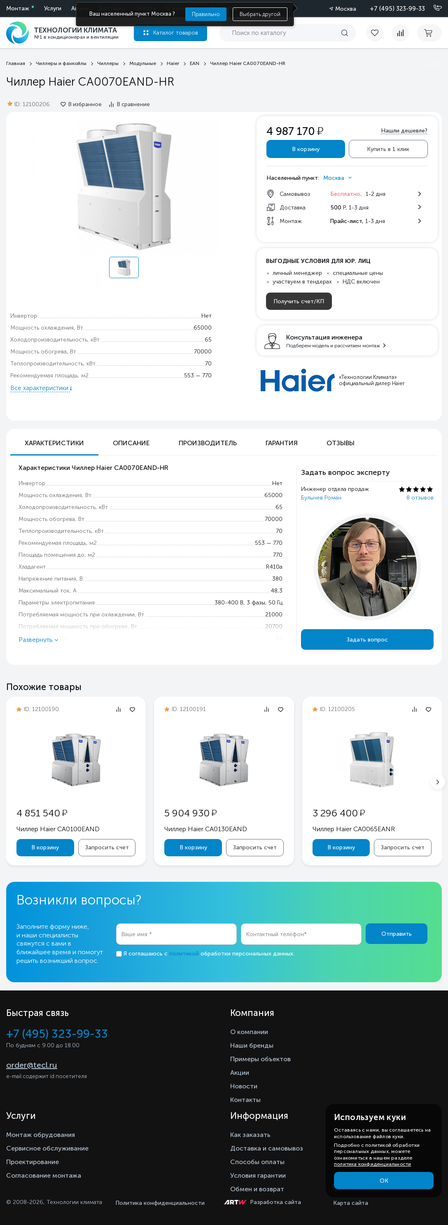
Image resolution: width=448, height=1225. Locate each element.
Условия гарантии (258, 1175)
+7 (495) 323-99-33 (397, 8)
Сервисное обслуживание (47, 1148)
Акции (239, 1072)
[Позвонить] (433, 8)
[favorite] (379, 33)
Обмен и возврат (257, 1189)
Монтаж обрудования (40, 1135)
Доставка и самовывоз (266, 1148)
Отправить (396, 933)
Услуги (52, 8)
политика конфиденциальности (372, 1164)
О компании (249, 1032)
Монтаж (17, 8)
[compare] (400, 33)
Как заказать (250, 1135)
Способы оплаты (257, 1162)
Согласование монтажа (43, 1175)
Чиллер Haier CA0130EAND (205, 829)
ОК (384, 1180)
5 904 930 (190, 813)
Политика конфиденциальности (160, 1202)
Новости (243, 1086)
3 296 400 (339, 813)
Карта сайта (350, 1202)
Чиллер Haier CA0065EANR (354, 829)
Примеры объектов (260, 1059)
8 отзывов (420, 497)
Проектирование (32, 1162)
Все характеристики (40, 388)
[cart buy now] (429, 33)
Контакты (245, 1100)
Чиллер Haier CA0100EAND (58, 829)
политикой (184, 953)
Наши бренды (251, 1045)
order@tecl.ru (31, 1065)
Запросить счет (107, 847)
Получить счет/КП (298, 301)
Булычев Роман (321, 497)
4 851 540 (41, 813)
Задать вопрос (367, 639)
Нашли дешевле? (404, 130)
